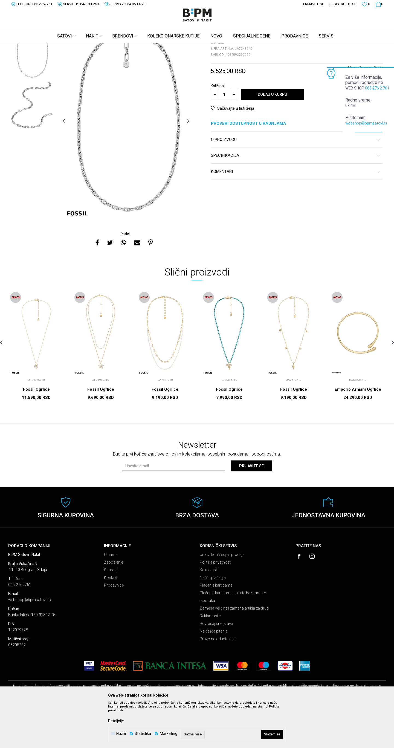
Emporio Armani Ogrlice (358, 432)
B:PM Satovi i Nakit (22, 46)
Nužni (121, 734)
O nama (111, 597)
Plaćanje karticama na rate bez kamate (233, 636)
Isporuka (207, 643)
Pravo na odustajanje (218, 682)
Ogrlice (75, 46)
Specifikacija (296, 198)
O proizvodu (296, 182)
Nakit (62, 46)
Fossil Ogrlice (36, 432)
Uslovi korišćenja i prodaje (222, 597)
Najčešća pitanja (214, 674)
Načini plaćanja (213, 620)
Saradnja (112, 613)
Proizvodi (47, 46)
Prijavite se (251, 509)
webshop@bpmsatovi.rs (366, 123)
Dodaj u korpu (272, 137)
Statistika (143, 734)
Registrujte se (342, 4)
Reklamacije (210, 659)
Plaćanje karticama (216, 628)
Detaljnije (116, 721)
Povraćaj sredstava (216, 666)
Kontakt (110, 620)
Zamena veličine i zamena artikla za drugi (235, 651)
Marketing (168, 734)
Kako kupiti (209, 613)
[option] (32, 93)
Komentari (296, 214)
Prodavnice (114, 628)
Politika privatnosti (215, 605)
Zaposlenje (113, 605)
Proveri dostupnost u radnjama (296, 166)
